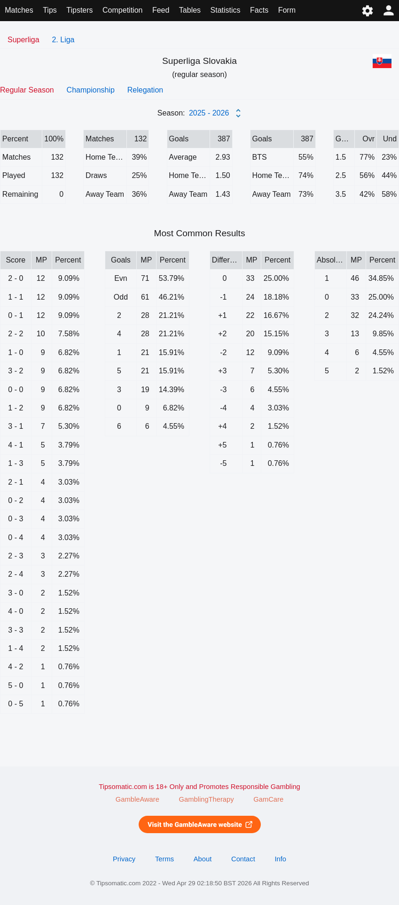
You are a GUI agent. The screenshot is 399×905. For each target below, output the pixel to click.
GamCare (268, 799)
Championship (91, 90)
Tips (50, 10)
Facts (259, 10)
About (202, 859)
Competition (122, 10)
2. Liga (63, 40)
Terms (164, 859)
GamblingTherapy (206, 799)
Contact (243, 859)
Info (280, 859)
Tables (190, 10)
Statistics (226, 10)
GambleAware (137, 799)
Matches (19, 10)
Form (287, 10)
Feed (160, 10)
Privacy (124, 859)
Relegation (145, 90)
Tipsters (79, 10)
